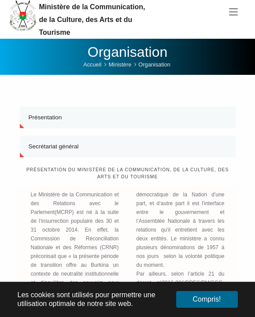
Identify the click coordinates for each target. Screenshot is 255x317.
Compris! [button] (206, 299)
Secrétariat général (54, 149)
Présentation (45, 120)
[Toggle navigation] (233, 12)
